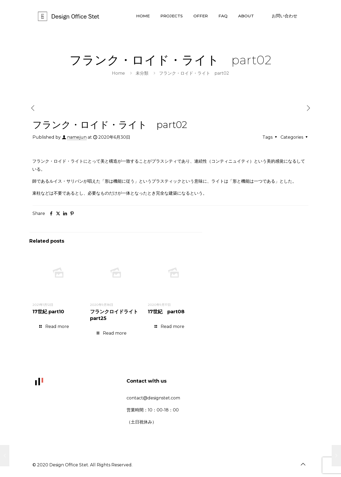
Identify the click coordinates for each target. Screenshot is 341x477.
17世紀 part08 (166, 312)
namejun (77, 137)
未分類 (142, 73)
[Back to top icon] (302, 464)
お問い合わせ (284, 15)
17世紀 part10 (48, 312)
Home (118, 73)
